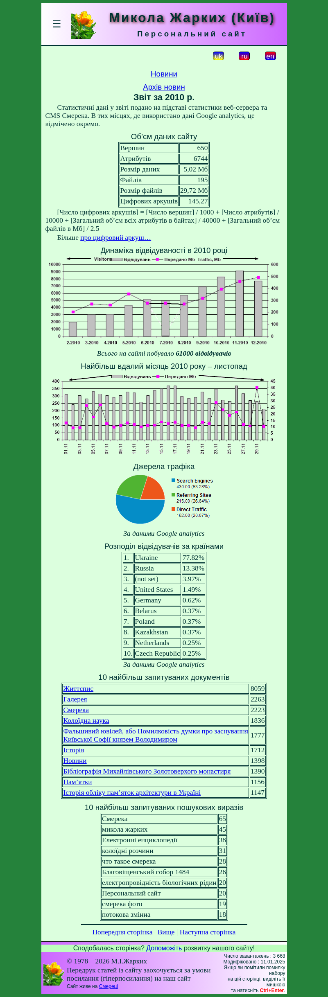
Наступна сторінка (208, 932)
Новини (164, 74)
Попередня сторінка (123, 932)
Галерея (75, 699)
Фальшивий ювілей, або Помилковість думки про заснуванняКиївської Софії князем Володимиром (155, 735)
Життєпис (78, 688)
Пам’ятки (77, 782)
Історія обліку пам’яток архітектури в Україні (132, 792)
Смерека (75, 710)
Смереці (108, 986)
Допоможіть (164, 948)
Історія (73, 750)
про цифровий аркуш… (115, 237)
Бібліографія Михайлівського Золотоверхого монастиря (147, 771)
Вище (166, 932)
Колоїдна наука (86, 720)
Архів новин (164, 87)
